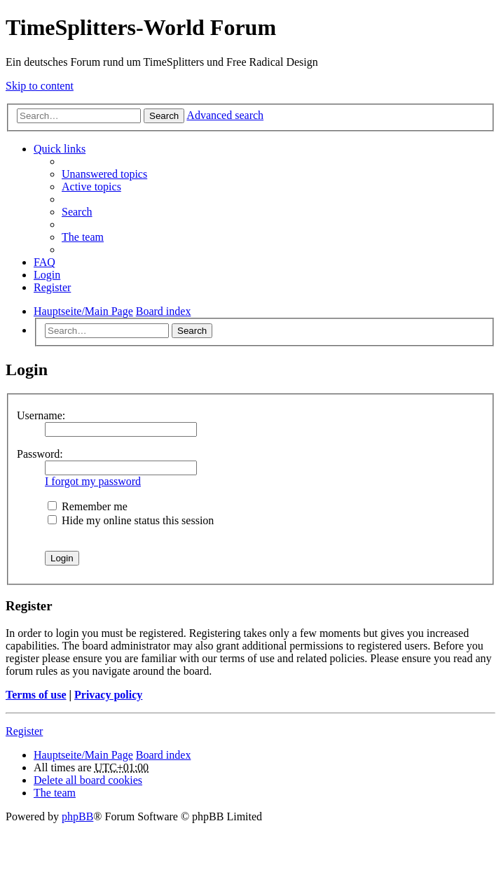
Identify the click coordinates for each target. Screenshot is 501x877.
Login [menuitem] (47, 275)
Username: (41, 415)
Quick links (59, 149)
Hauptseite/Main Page (83, 755)
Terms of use (36, 695)
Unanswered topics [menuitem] (104, 174)
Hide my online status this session (131, 520)
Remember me (88, 506)
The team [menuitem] (83, 237)
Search (164, 116)
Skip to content (40, 86)
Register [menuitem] (52, 287)
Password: (40, 454)
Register (24, 731)
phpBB (77, 816)
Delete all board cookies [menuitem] (88, 780)
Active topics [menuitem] (91, 186)
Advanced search (224, 115)
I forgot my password (93, 481)
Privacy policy (108, 695)
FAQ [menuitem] (44, 262)
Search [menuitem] (77, 212)
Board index (163, 755)
